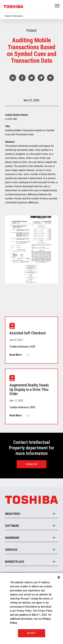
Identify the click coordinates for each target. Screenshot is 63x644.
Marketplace (14, 561)
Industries (12, 514)
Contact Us (31, 464)
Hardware (12, 537)
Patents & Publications (14, 16)
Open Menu (57, 6)
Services (11, 549)
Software (12, 525)
